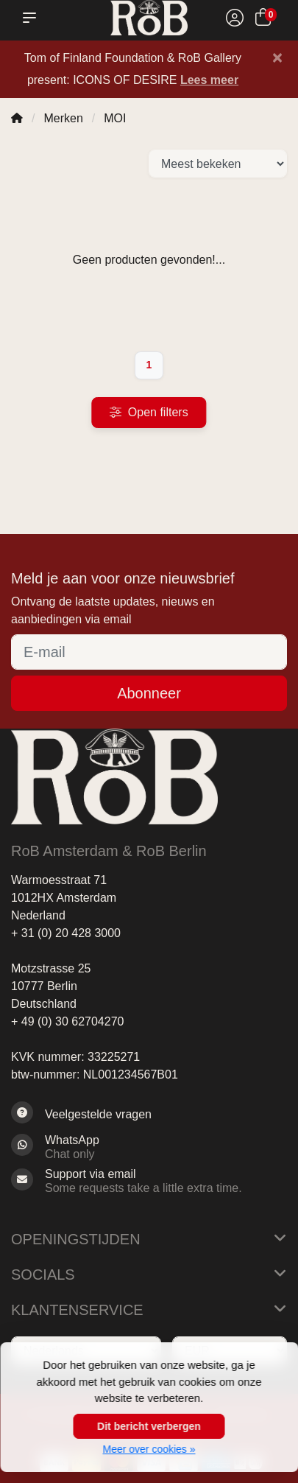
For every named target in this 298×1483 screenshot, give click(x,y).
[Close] (277, 57)
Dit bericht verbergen (149, 1426)
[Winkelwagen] (263, 19)
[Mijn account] (235, 19)
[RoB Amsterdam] (149, 17)
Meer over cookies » (148, 1449)
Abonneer (149, 693)
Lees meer (209, 80)
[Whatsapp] (149, 1147)
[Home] (17, 118)
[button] (32, 17)
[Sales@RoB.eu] (149, 1181)
